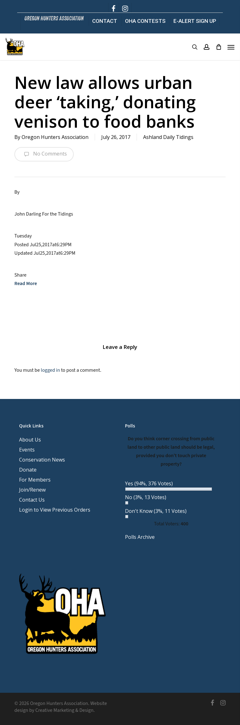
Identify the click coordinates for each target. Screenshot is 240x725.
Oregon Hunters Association (55, 137)
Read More (25, 283)
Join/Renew (32, 489)
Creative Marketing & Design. (65, 710)
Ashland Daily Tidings (168, 137)
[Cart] (218, 47)
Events (27, 449)
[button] (231, 47)
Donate (28, 469)
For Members (35, 479)
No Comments (44, 154)
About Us (30, 439)
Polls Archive (140, 537)
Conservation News (42, 459)
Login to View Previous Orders (54, 509)
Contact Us (32, 499)
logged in (50, 370)
